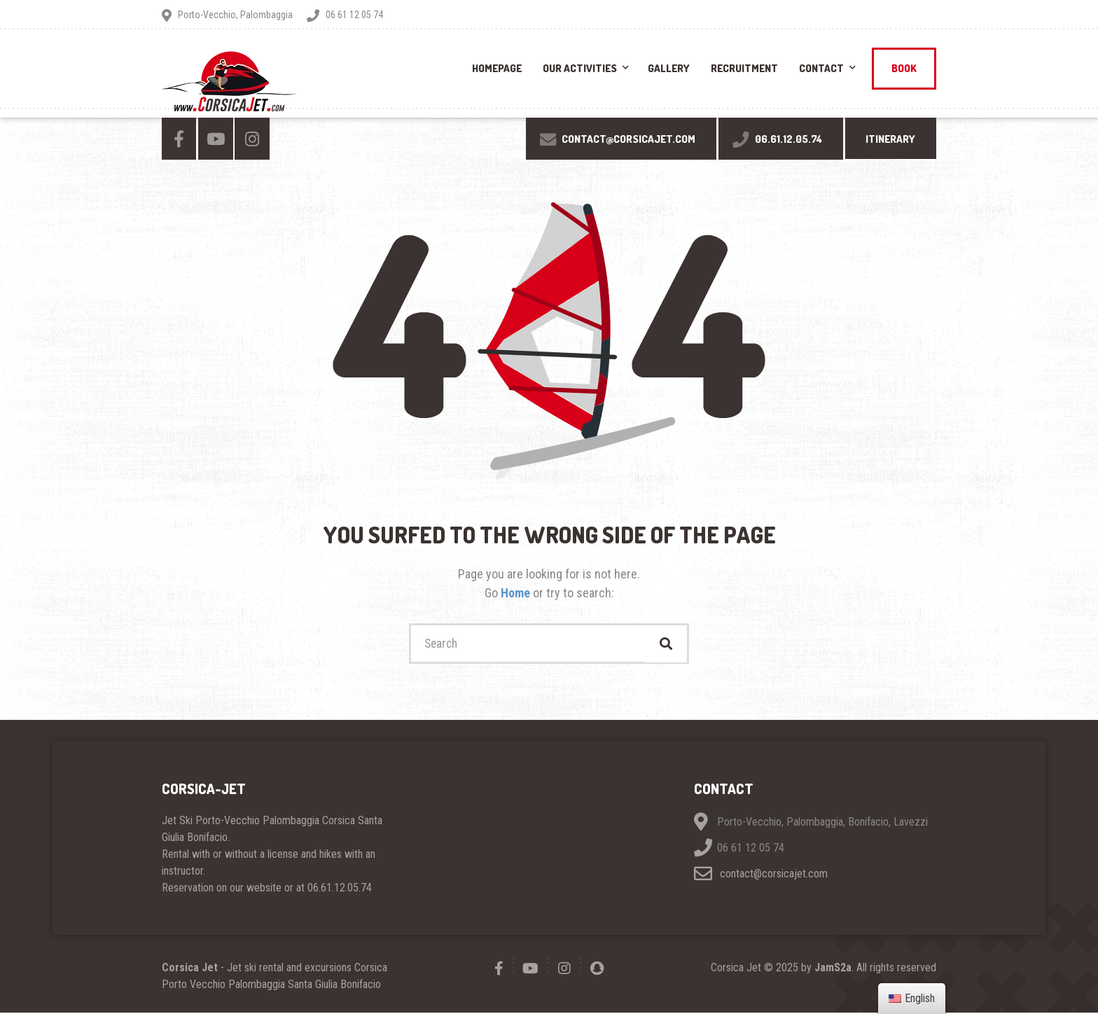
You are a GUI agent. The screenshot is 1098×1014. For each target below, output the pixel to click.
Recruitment (744, 68)
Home (517, 592)
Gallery (669, 68)
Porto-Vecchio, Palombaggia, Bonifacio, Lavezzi (822, 823)
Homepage (497, 68)
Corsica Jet (190, 968)
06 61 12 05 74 (750, 849)
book (904, 68)
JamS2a (833, 968)
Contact (821, 68)
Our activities (580, 68)
